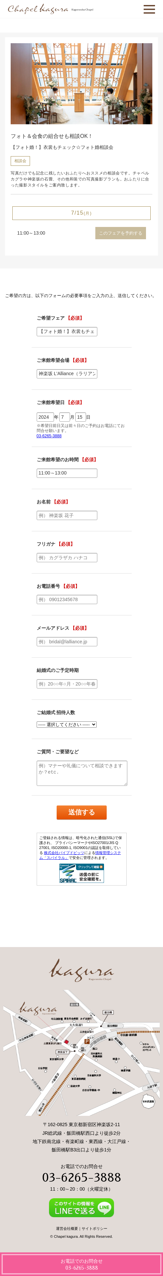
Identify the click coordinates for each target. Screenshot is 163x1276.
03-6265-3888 (81, 1178)
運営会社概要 (67, 1228)
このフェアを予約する (120, 233)
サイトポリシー (94, 1228)
